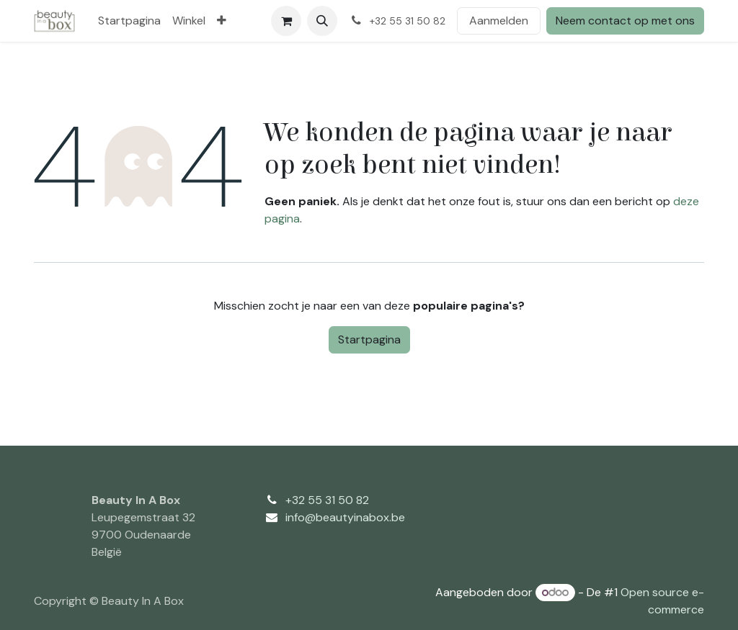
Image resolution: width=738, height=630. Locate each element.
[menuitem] (129, 20)
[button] (322, 21)
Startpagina (369, 339)
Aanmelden (498, 20)
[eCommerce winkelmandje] (286, 21)
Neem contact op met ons (625, 20)
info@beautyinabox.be (345, 517)
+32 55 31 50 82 (327, 500)
